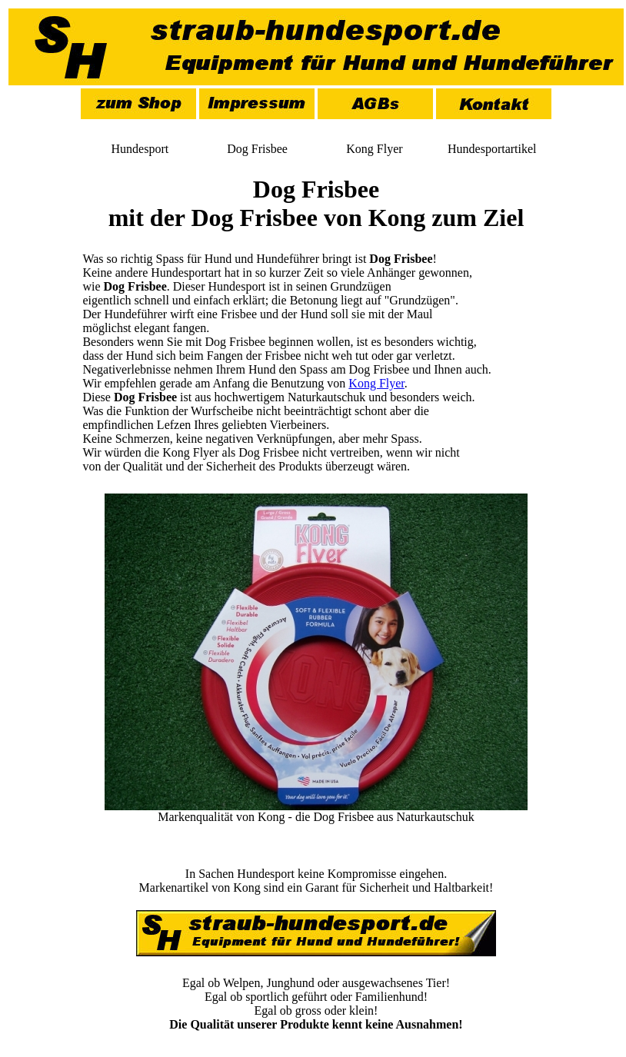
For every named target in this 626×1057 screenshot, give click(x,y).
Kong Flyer (376, 383)
